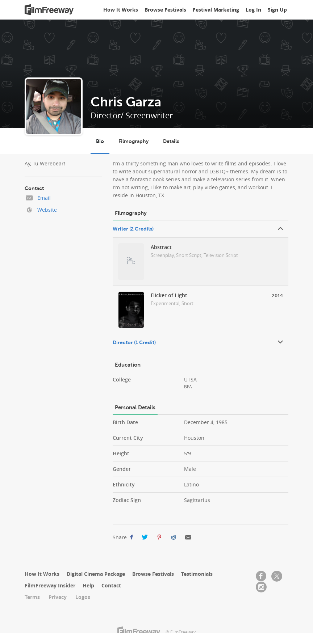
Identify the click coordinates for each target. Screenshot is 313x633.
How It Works (120, 9)
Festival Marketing (216, 9)
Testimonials (197, 573)
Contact (111, 585)
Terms (32, 597)
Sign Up (277, 9)
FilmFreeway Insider (50, 585)
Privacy (58, 597)
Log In (253, 9)
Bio (100, 141)
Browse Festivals (165, 9)
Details (171, 141)
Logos (82, 597)
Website (47, 209)
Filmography (133, 141)
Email (44, 197)
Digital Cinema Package (96, 573)
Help (88, 585)
